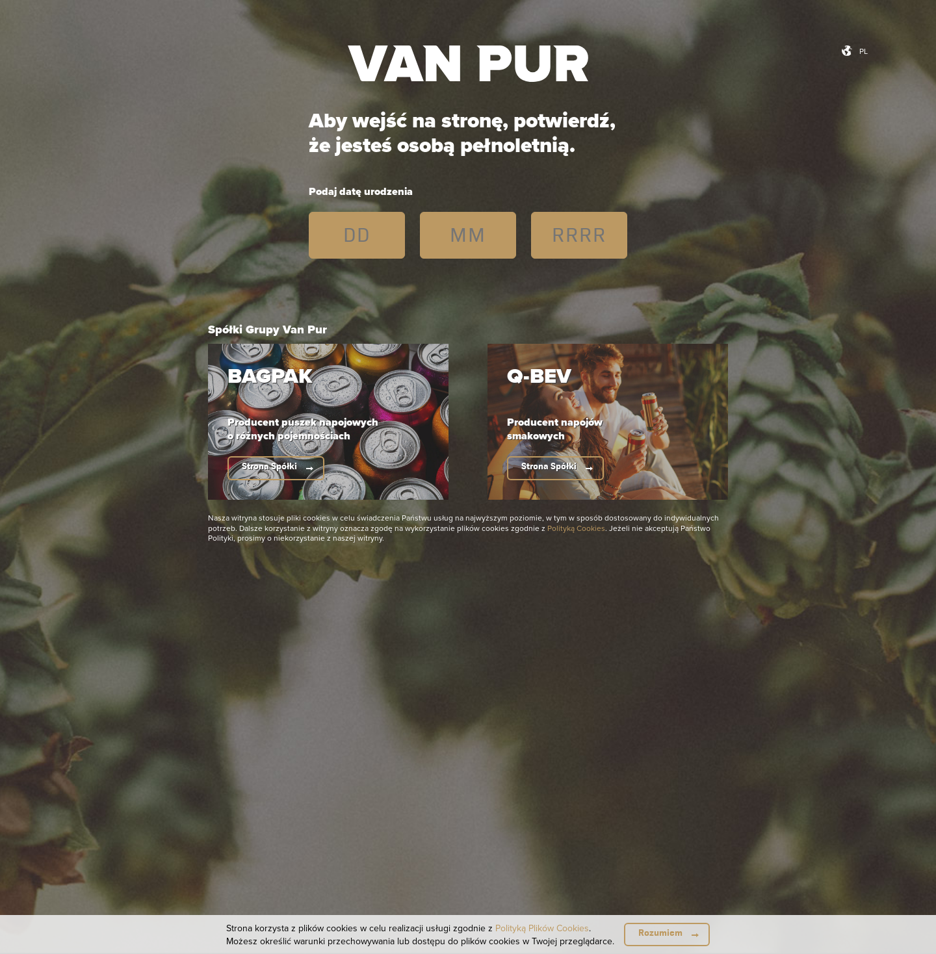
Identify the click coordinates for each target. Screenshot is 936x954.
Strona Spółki (269, 466)
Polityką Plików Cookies (542, 928)
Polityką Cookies (576, 528)
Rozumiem (660, 932)
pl (863, 51)
